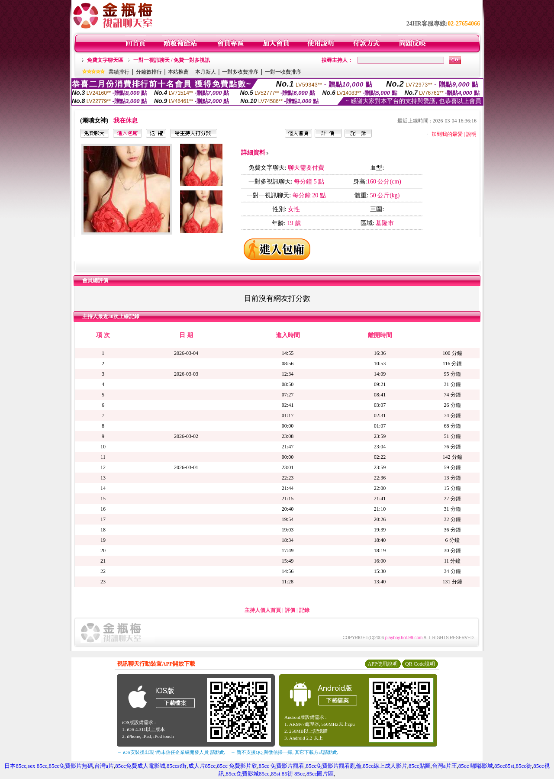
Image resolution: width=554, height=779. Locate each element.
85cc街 (523, 766)
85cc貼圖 (420, 766)
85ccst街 (177, 766)
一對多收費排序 (240, 72)
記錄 (304, 610)
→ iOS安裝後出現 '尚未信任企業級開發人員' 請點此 (171, 752)
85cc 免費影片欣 (237, 766)
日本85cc (15, 766)
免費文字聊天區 (105, 60)
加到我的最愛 (447, 134)
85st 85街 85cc (288, 773)
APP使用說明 (382, 664)
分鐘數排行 (149, 72)
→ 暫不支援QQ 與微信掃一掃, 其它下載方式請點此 (284, 752)
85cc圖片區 (320, 773)
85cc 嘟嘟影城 (475, 766)
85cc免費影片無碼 (70, 766)
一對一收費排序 (283, 72)
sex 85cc (37, 766)
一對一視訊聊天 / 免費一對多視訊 (171, 60)
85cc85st (504, 766)
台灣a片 (104, 766)
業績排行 (119, 72)
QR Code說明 (420, 664)
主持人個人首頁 (263, 610)
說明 (471, 134)
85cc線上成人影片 (385, 766)
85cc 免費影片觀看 (281, 766)
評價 (290, 610)
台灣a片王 (444, 766)
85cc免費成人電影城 (140, 766)
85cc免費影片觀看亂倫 (333, 766)
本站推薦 (178, 72)
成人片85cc (202, 766)
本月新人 (205, 72)
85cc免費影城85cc (248, 773)
